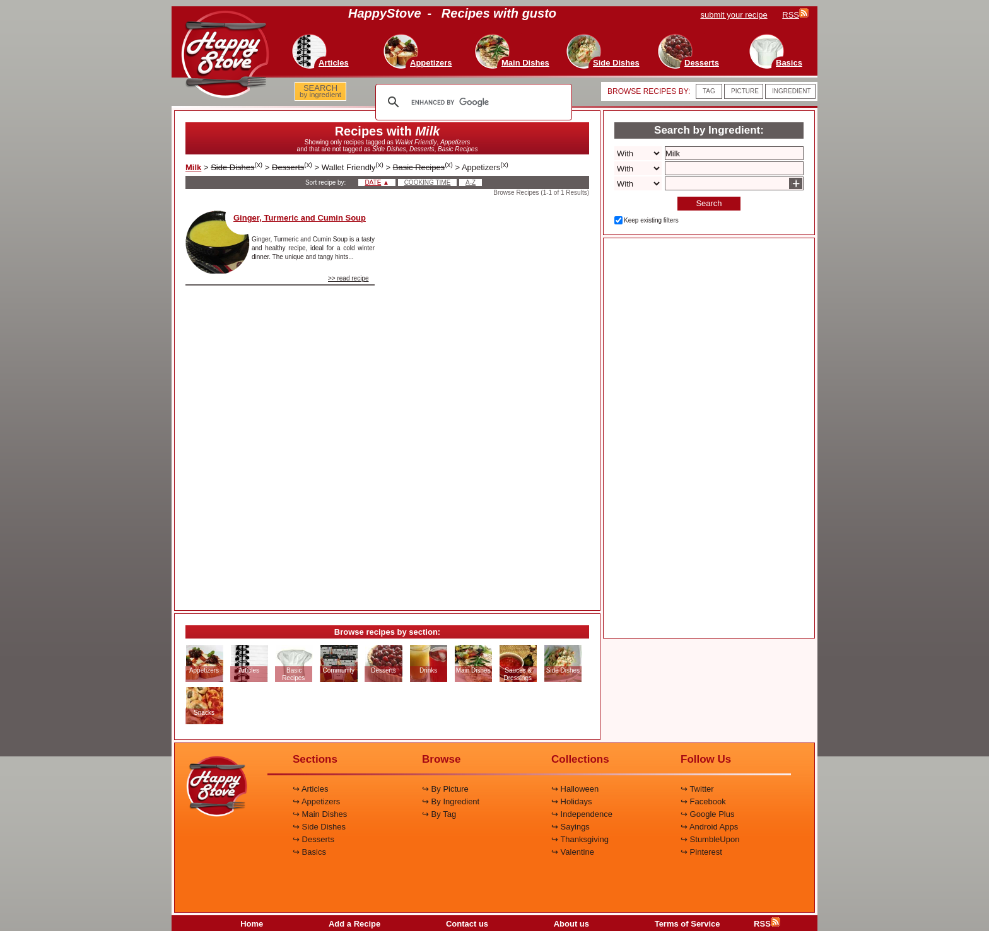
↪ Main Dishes (320, 814)
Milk (193, 167)
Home (251, 923)
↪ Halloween (575, 789)
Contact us (467, 923)
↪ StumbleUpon (710, 839)
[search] (471, 102)
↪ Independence (581, 814)
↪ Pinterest (701, 852)
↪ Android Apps (709, 826)
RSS (767, 923)
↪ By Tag (439, 814)
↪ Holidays (571, 801)
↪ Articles (311, 789)
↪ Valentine (572, 852)
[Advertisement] (492, 400)
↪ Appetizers (316, 801)
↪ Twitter (697, 789)
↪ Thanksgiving (580, 839)
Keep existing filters (651, 220)
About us (571, 923)
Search (709, 203)
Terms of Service (687, 923)
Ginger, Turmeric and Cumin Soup (299, 218)
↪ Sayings (570, 826)
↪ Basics (309, 852)
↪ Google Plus (707, 814)
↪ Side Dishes (319, 826)
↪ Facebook (703, 801)
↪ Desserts (313, 839)
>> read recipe (348, 278)
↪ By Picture (445, 789)
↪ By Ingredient (450, 801)
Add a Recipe (354, 923)
